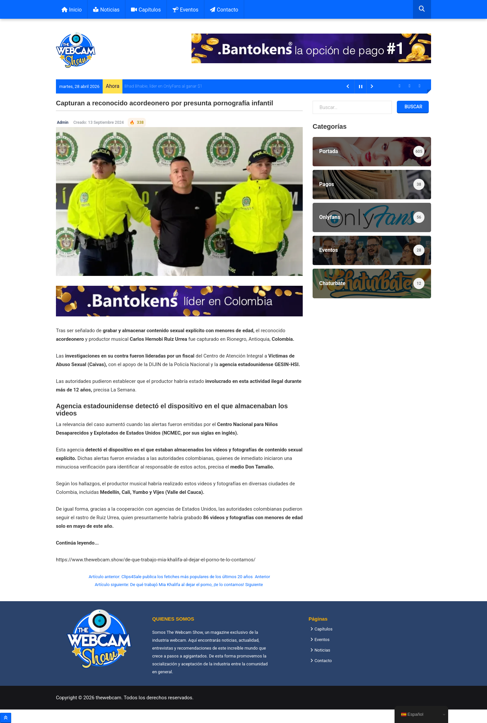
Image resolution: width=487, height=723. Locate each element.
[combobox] (422, 9)
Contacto (224, 10)
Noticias (106, 10)
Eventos (185, 10)
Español (412, 714)
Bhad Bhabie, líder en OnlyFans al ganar (160, 86)
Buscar (412, 106)
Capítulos (146, 10)
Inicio (72, 10)
